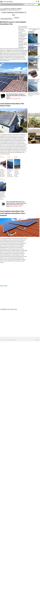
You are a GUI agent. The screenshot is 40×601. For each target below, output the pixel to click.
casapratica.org (7, 8)
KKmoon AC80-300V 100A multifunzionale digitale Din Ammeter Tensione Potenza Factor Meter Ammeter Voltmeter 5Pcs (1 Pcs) (16, 203)
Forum (24, 4)
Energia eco (13, 8)
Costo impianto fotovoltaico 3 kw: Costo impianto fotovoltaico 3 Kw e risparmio (12, 213)
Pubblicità (37, 339)
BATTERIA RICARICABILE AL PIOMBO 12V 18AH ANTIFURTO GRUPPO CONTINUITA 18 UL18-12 (16, 96)
